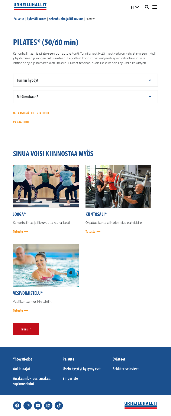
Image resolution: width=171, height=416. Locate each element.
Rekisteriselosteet (126, 368)
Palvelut (19, 18)
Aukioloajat (21, 368)
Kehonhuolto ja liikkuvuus (66, 18)
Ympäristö (70, 378)
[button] (85, 80)
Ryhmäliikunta (36, 18)
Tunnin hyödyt (28, 80)
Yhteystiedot (22, 359)
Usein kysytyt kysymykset (82, 368)
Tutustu (18, 231)
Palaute (68, 359)
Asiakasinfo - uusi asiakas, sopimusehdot (32, 380)
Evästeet (119, 359)
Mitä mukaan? (27, 96)
